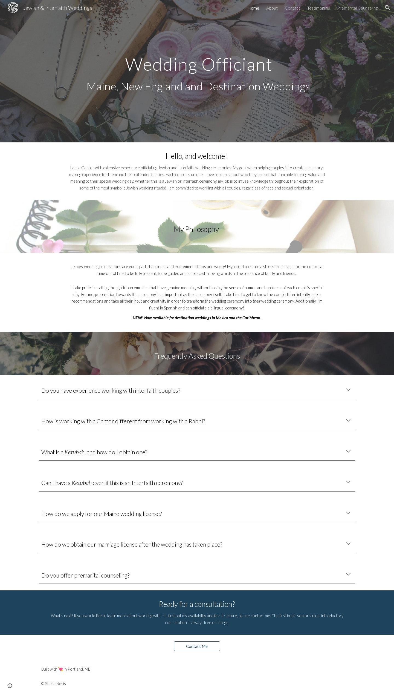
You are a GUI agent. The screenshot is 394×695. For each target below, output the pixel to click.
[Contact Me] (197, 646)
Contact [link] (292, 7)
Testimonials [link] (318, 7)
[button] (387, 7)
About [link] (272, 7)
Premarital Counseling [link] (357, 7)
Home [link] (253, 7)
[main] (197, 71)
